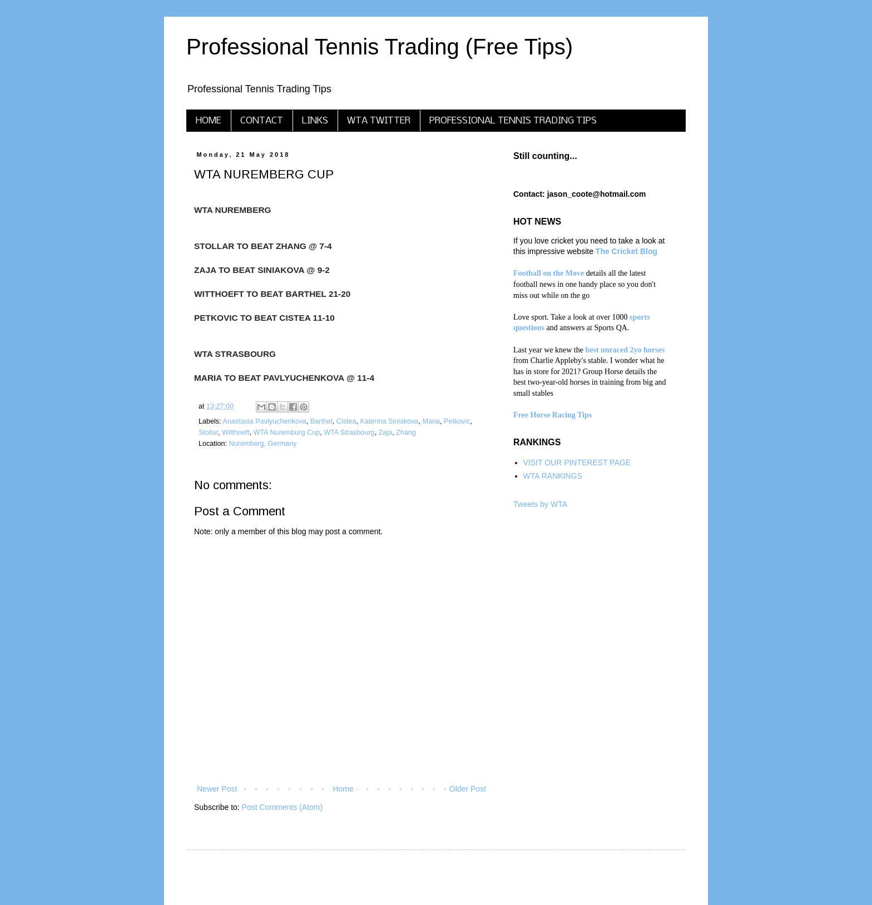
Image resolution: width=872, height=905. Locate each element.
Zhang (406, 432)
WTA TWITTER (378, 121)
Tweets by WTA (540, 504)
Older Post (467, 788)
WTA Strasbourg (349, 432)
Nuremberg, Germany (263, 443)
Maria (431, 421)
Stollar (208, 432)
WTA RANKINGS (552, 475)
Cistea (346, 421)
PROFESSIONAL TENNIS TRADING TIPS (513, 121)
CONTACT (261, 121)
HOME (208, 121)
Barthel (321, 421)
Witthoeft (236, 432)
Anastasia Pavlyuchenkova (264, 421)
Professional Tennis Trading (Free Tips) (379, 46)
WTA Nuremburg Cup (287, 432)
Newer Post (217, 788)
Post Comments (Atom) (282, 807)
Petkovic (457, 421)
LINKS (315, 121)
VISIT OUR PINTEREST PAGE (577, 462)
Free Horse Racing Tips (552, 415)
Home (343, 788)
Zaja (386, 432)
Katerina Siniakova (389, 421)
